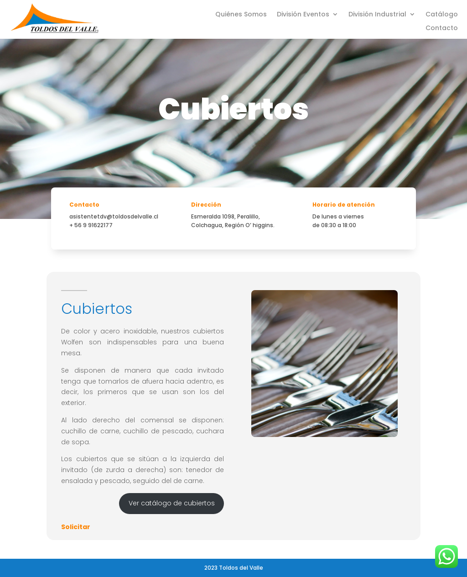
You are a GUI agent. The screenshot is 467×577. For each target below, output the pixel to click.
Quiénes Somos (241, 15)
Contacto (441, 28)
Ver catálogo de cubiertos (172, 503)
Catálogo (441, 15)
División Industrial (377, 15)
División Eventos (303, 15)
